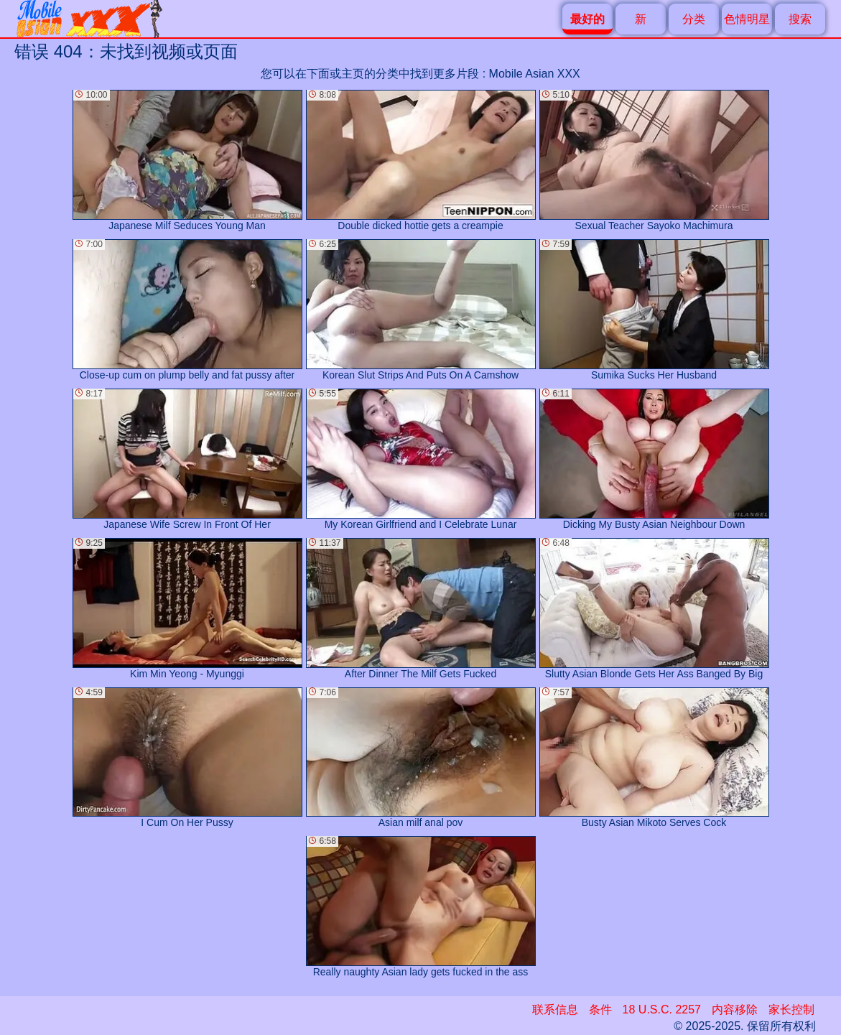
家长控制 (791, 1009)
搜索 (800, 19)
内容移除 (735, 1009)
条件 (600, 1009)
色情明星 (747, 19)
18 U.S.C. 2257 (662, 1009)
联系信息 (555, 1009)
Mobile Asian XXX (534, 74)
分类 (693, 19)
